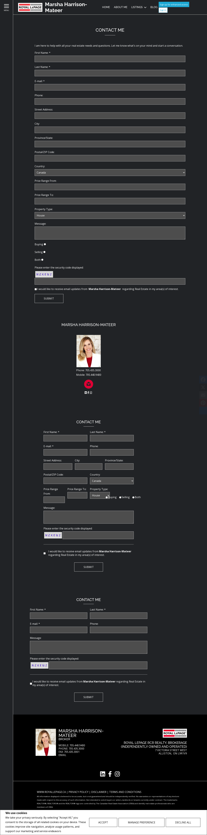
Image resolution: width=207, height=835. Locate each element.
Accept (103, 822)
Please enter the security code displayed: (59, 267)
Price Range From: (45, 181)
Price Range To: (44, 195)
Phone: (39, 95)
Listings (137, 7)
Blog (153, 7)
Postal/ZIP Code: (44, 152)
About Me (120, 7)
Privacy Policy (70, 831)
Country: (40, 166)
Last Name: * (42, 67)
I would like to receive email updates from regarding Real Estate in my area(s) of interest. (107, 289)
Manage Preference (141, 822)
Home (106, 7)
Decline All (183, 822)
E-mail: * (40, 81)
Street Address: (44, 109)
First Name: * (42, 53)
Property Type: (44, 209)
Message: (40, 223)
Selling (39, 252)
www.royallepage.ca (51, 792)
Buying (39, 244)
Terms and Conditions (125, 792)
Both (38, 260)
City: (37, 123)
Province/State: (44, 138)
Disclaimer (99, 792)
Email (62, 755)
